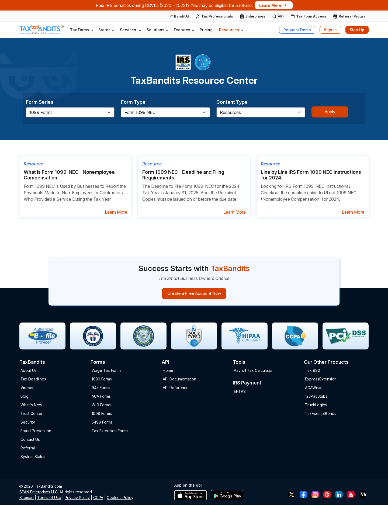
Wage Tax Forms (107, 371)
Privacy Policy (77, 499)
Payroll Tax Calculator (253, 371)
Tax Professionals (217, 16)
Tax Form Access (311, 16)
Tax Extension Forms (110, 432)
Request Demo (297, 29)
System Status (32, 458)
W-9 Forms (101, 406)
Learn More (273, 5)
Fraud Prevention (35, 432)
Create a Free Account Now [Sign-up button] (194, 294)
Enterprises (255, 16)
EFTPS (240, 392)
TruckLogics (316, 406)
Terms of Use (49, 499)
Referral (27, 449)
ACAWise (313, 389)
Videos (26, 389)
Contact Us (30, 440)
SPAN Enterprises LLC (38, 493)
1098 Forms (102, 415)
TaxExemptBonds (320, 415)
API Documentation (179, 380)
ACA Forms (101, 397)
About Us (28, 371)
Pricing (206, 29)
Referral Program (354, 16)
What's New (31, 406)
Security (27, 423)
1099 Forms (102, 380)
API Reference (176, 389)
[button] (81, 30)
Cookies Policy (120, 499)
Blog (24, 397)
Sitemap (26, 499)
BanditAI (179, 16)
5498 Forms (102, 423)
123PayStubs (316, 397)
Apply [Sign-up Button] (331, 111)
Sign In (330, 29)
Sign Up (357, 29)
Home (168, 371)
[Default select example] (70, 112)
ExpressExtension (321, 380)
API (281, 16)
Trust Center (31, 415)
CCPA (98, 499)
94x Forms (101, 389)
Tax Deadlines (33, 380)
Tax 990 (312, 371)
